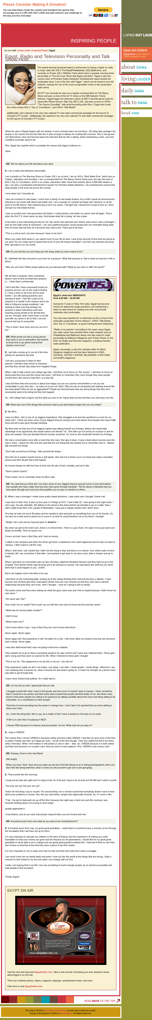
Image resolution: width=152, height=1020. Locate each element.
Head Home (125, 120)
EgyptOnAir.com (43, 972)
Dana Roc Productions (55, 1010)
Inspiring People (40, 50)
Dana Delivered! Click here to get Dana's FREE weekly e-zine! (134, 64)
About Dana (125, 73)
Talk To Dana (126, 109)
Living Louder (23, 50)
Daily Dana (125, 97)
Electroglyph (66, 1013)
